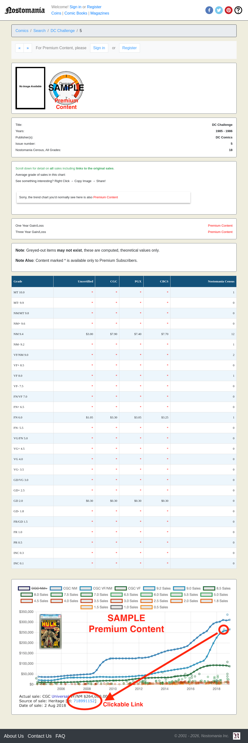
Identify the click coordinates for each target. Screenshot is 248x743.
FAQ (60, 736)
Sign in (75, 7)
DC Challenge (63, 31)
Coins (56, 13)
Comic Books (75, 13)
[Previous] (19, 48)
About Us (14, 736)
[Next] (27, 48)
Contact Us (40, 736)
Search (39, 31)
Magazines (99, 13)
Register (94, 7)
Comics (22, 31)
